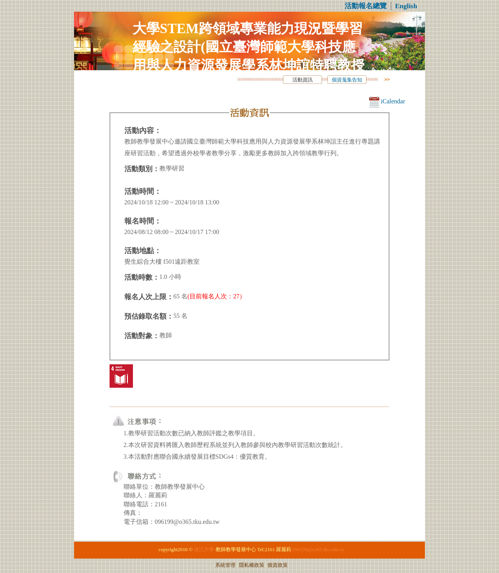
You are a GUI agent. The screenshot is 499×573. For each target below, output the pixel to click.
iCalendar (387, 101)
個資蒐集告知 (347, 80)
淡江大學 (204, 549)
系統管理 (225, 565)
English (406, 6)
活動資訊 (302, 80)
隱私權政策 (251, 565)
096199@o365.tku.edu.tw (318, 549)
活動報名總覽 (366, 6)
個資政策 (277, 565)
